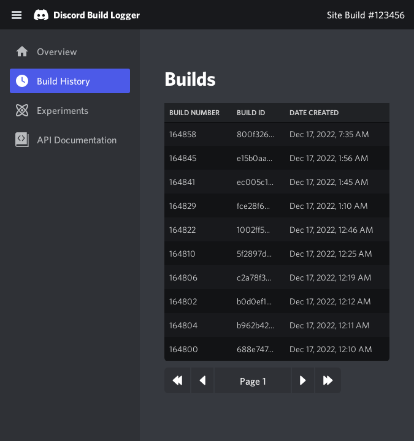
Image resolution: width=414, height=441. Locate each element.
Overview (46, 51)
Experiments (51, 110)
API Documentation (66, 139)
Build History (52, 81)
